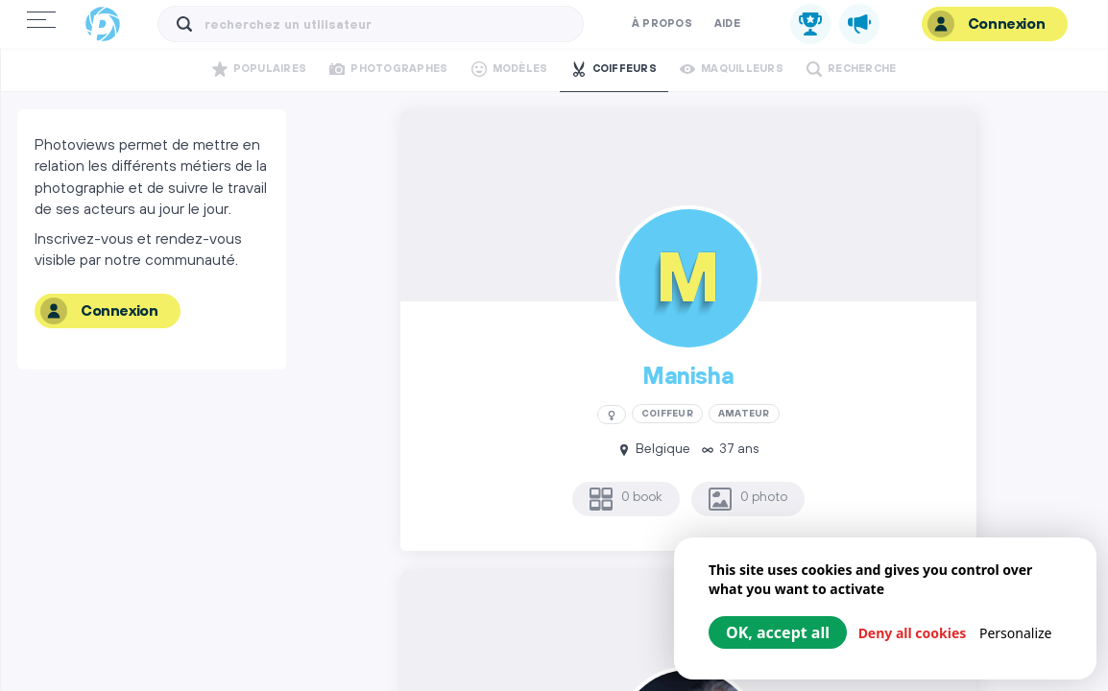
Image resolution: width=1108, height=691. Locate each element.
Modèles (509, 69)
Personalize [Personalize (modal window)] (1015, 633)
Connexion (986, 24)
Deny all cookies (912, 633)
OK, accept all (778, 632)
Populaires (259, 69)
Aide (727, 24)
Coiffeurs (614, 69)
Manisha (688, 377)
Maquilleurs (731, 69)
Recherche (851, 69)
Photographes (388, 69)
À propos (662, 24)
